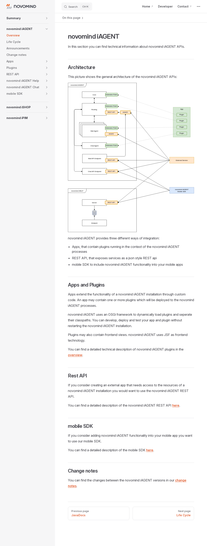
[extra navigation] (198, 6)
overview (75, 355)
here (175, 405)
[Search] (76, 6)
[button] (27, 18)
